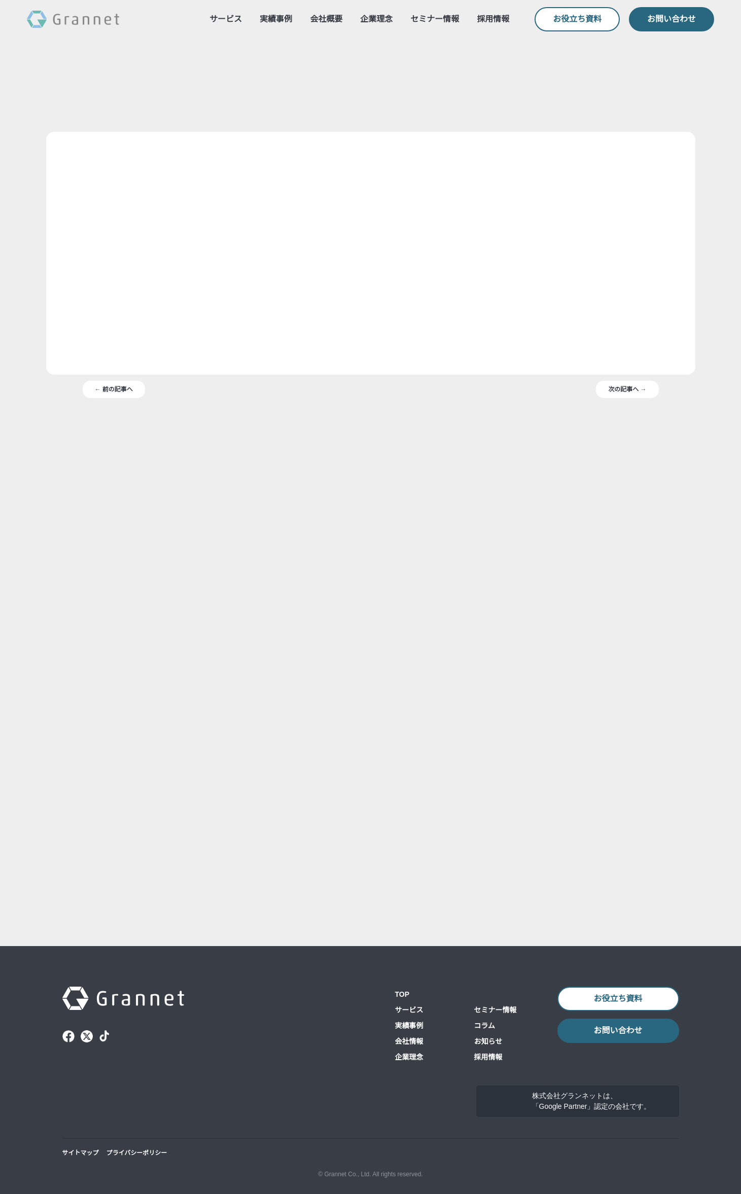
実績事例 (276, 19)
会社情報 (409, 1022)
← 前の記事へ (114, 593)
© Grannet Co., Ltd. (342, 1174)
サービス (226, 19)
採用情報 (493, 19)
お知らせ (488, 1022)
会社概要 (326, 19)
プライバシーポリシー (137, 1152)
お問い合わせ (671, 19)
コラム (485, 1006)
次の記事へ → (628, 593)
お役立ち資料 (577, 19)
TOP (402, 975)
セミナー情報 (435, 19)
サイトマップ (80, 1152)
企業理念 (377, 19)
